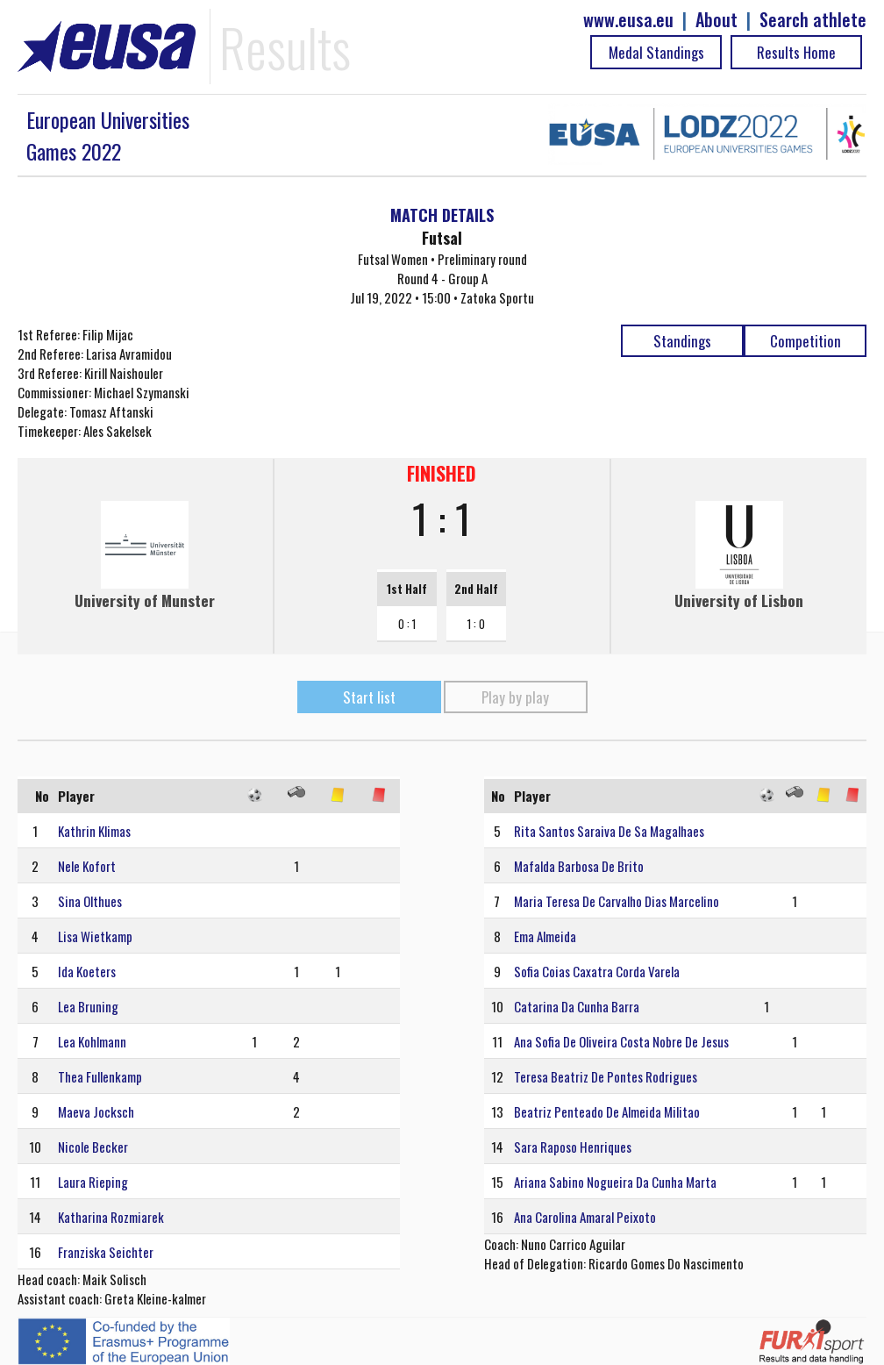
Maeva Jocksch (96, 1111)
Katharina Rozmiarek (111, 1216)
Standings (682, 341)
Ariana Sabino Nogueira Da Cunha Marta (615, 1181)
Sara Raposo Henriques (572, 1146)
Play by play (515, 697)
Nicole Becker (93, 1146)
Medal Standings (656, 52)
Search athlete (812, 20)
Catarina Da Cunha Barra (576, 1006)
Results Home (796, 52)
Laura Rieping (93, 1181)
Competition (805, 341)
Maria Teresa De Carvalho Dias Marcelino (616, 901)
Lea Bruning (88, 1006)
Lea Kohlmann (92, 1041)
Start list (369, 697)
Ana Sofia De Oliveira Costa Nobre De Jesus (621, 1041)
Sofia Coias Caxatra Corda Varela (597, 971)
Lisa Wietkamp (95, 936)
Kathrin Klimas (94, 830)
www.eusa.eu (628, 20)
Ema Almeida (545, 936)
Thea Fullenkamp (100, 1076)
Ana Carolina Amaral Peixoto (585, 1216)
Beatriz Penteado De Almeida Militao (607, 1111)
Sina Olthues (90, 901)
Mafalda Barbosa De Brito (579, 865)
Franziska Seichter (105, 1251)
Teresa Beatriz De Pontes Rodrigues (605, 1076)
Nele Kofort (87, 865)
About (716, 20)
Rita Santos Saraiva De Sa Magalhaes (609, 830)
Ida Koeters (87, 971)
